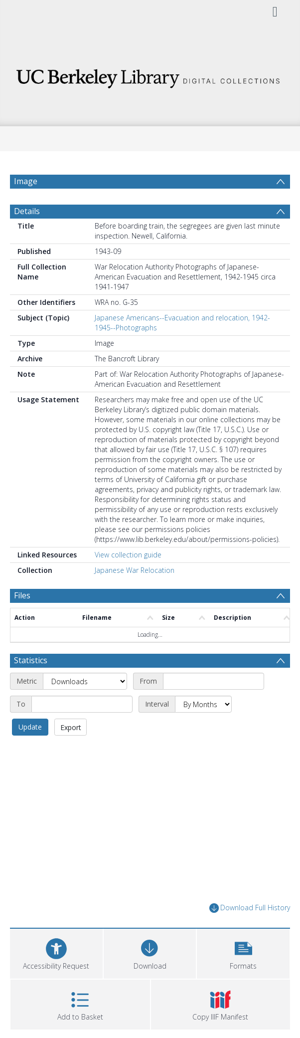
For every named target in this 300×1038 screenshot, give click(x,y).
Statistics (30, 660)
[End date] (82, 704)
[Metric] (85, 681)
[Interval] (203, 704)
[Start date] (213, 681)
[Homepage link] (149, 75)
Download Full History (249, 908)
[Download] (150, 952)
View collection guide (128, 554)
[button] (243, 952)
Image (25, 181)
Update (30, 727)
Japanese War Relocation (134, 570)
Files (22, 595)
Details (27, 211)
